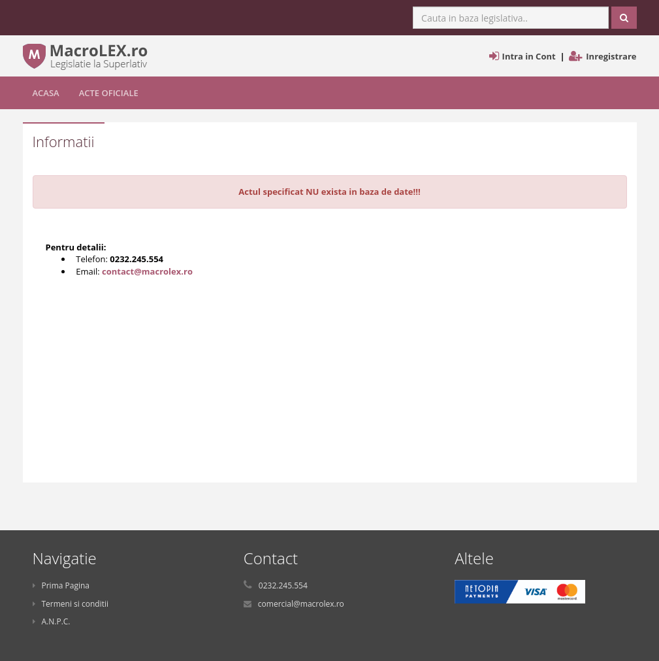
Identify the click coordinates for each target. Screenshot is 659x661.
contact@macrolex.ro (147, 271)
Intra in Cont (529, 56)
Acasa (46, 93)
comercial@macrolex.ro (301, 603)
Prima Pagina (61, 585)
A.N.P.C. (52, 621)
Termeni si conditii (71, 603)
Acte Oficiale (108, 93)
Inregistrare (611, 56)
